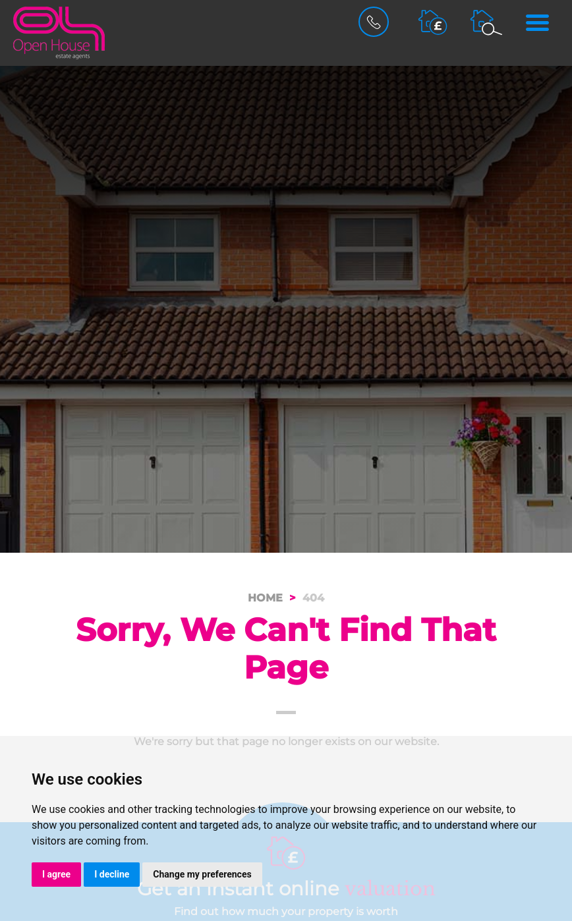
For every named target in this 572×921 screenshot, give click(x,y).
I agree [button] (56, 874)
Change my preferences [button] (202, 874)
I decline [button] (111, 874)
